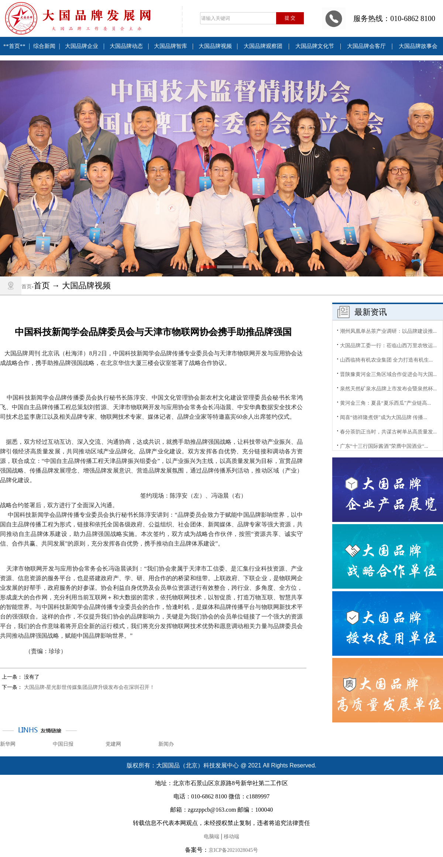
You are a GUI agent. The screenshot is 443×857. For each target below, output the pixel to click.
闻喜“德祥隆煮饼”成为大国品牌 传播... (383, 417)
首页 (26, 286)
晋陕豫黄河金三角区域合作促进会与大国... (388, 374)
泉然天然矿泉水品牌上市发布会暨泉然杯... (388, 388)
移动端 (231, 836)
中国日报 (63, 744)
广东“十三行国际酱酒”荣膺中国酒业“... (384, 446)
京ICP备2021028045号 (233, 850)
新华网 (8, 744)
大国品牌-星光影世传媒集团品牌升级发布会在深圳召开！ (89, 687)
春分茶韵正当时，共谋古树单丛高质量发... (388, 432)
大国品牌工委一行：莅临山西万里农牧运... (388, 345)
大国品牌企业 (81, 46)
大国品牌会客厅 (366, 46)
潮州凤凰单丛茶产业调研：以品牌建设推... (388, 331)
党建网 (113, 744)
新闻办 (166, 744)
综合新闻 (44, 46)
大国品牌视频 (215, 46)
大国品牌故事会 (418, 46)
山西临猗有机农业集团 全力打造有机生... (386, 360)
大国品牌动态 (126, 46)
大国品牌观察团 (263, 46)
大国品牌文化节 (314, 46)
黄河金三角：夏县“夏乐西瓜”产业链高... (385, 403)
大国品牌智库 (170, 46)
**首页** (14, 46)
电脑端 (211, 836)
